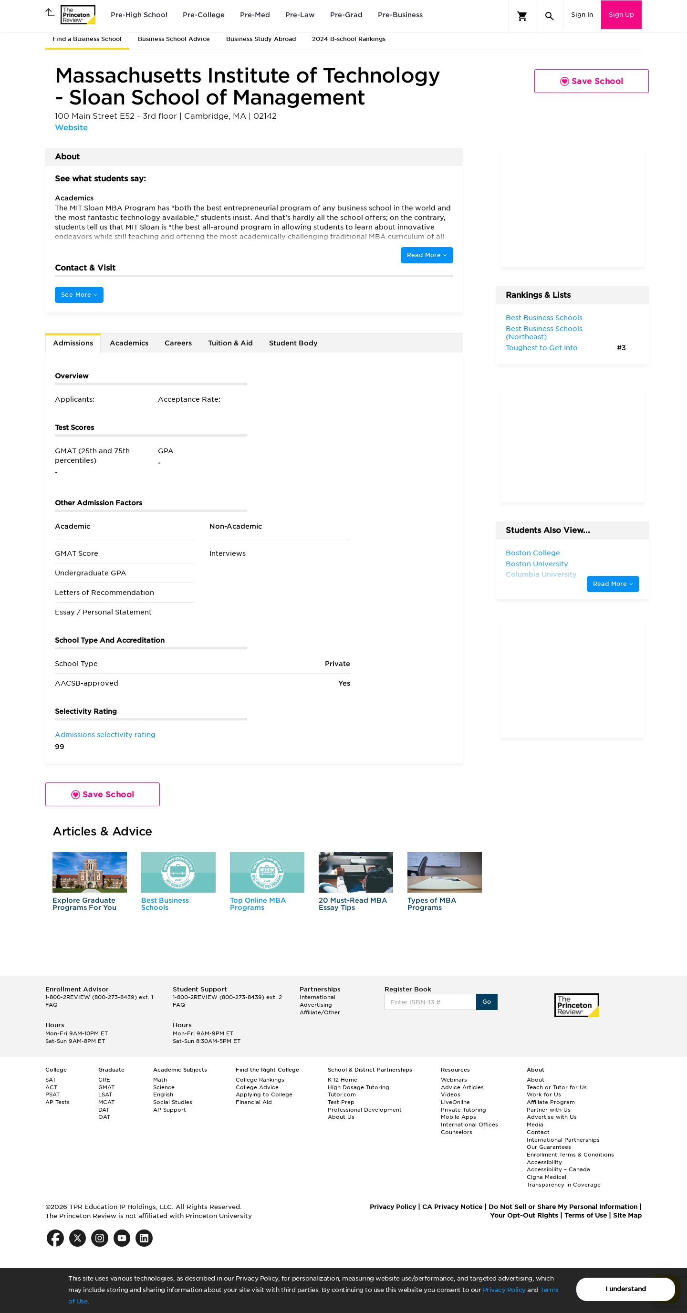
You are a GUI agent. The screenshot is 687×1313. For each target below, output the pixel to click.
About (535, 1079)
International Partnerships (563, 1139)
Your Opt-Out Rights (524, 1215)
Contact (538, 1132)
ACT (51, 1087)
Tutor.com (342, 1094)
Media (535, 1124)
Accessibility (544, 1162)
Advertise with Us (552, 1117)
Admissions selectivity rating (105, 735)
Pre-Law (300, 15)
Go (486, 1001)
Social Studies (172, 1102)
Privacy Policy (504, 1289)
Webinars (454, 1079)
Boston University (537, 564)
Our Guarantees (549, 1147)
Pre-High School (139, 15)
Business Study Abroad (261, 38)
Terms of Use (585, 1215)
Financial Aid (254, 1102)
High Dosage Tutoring (358, 1087)
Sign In (582, 14)
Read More (427, 255)
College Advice (257, 1087)
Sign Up (621, 14)
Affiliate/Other (320, 1012)
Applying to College (264, 1094)
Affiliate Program (551, 1102)
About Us (341, 1117)
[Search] (549, 16)
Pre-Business (400, 15)
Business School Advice (174, 38)
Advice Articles (462, 1087)
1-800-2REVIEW (99, 997)
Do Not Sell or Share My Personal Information (563, 1206)
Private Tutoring (463, 1109)
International (317, 997)
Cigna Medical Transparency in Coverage (564, 1181)
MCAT (106, 1102)
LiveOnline (455, 1102)
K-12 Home (342, 1079)
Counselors (456, 1132)
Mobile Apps (458, 1117)
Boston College (533, 553)
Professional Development (365, 1109)
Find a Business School (87, 38)
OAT (104, 1117)
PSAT (52, 1094)
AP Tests (57, 1102)
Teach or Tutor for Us (557, 1087)
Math (160, 1079)
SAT (50, 1079)
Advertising (316, 1004)
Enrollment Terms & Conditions (570, 1154)
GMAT (106, 1087)
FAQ (51, 1004)
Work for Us (544, 1094)
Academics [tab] (129, 343)
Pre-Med (255, 15)
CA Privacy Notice (452, 1206)
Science (164, 1087)
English (163, 1094)
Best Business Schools (165, 903)
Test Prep (341, 1102)
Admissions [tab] (73, 343)
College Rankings (260, 1079)
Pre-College (204, 15)
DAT (103, 1109)
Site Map (627, 1215)
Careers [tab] (178, 343)
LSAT (105, 1094)
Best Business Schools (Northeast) (544, 333)
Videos (450, 1094)
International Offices (469, 1124)
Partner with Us (549, 1109)
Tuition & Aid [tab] (230, 343)
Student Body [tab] (293, 343)
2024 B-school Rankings (348, 38)
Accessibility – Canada (558, 1169)
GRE (104, 1079)
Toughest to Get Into (542, 348)
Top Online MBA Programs (258, 903)
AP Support (169, 1109)
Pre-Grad (346, 15)
